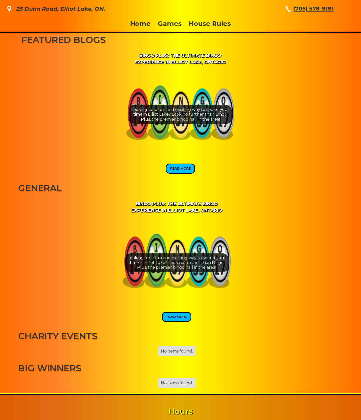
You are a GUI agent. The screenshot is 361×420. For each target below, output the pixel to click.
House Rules (210, 23)
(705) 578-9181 (313, 8)
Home (140, 23)
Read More (180, 168)
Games (170, 23)
